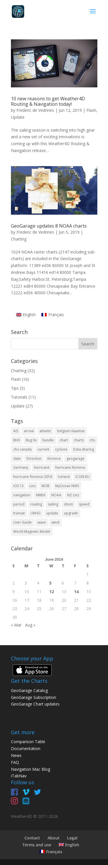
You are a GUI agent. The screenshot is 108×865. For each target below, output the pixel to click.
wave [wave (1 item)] (41, 522)
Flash (91, 110)
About (54, 838)
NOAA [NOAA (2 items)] (56, 495)
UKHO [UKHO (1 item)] (36, 513)
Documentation (25, 748)
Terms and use (36, 844)
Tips (15, 388)
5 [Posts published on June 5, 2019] (50, 583)
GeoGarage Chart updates (35, 704)
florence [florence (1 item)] (54, 458)
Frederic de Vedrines (35, 110)
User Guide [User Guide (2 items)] (22, 522)
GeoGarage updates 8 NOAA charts (49, 226)
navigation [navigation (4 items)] (21, 495)
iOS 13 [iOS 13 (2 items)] (18, 485)
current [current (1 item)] (43, 449)
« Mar (16, 625)
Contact (32, 838)
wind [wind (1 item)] (55, 522)
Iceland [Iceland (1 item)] (64, 476)
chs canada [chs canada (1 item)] (22, 449)
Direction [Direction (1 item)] (33, 458)
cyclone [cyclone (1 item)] (61, 449)
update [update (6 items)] (52, 513)
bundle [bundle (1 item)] (48, 440)
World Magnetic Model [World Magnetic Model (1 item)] (31, 531)
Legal (72, 838)
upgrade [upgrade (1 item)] (71, 513)
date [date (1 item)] (17, 458)
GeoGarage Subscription (33, 697)
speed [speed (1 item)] (84, 504)
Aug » (30, 625)
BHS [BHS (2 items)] (16, 440)
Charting (18, 239)
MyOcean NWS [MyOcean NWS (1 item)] (67, 485)
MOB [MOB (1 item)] (45, 485)
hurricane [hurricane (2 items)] (42, 467)
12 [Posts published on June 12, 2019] (51, 591)
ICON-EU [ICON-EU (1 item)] (82, 476)
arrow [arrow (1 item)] (29, 430)
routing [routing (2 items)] (36, 504)
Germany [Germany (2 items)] (20, 467)
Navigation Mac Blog (30, 769)
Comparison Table (28, 741)
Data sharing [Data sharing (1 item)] (83, 449)
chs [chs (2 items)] (92, 440)
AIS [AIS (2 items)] (15, 430)
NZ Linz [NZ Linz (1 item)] (73, 495)
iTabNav (18, 775)
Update (17, 117)
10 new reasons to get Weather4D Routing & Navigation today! (48, 101)
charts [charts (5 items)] (79, 440)
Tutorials (19, 397)
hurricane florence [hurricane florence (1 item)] (70, 467)
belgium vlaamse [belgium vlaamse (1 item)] (71, 430)
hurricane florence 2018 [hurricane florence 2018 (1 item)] (32, 476)
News (16, 755)
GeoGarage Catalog (29, 690)
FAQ (15, 762)
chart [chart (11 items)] (64, 440)
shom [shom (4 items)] (68, 504)
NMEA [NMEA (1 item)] (41, 495)
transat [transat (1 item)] (19, 513)
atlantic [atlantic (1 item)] (45, 430)
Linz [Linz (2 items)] (32, 485)
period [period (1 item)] (18, 504)
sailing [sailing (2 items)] (53, 504)
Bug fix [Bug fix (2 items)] (31, 440)
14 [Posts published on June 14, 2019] (76, 591)
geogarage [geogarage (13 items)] (75, 458)
